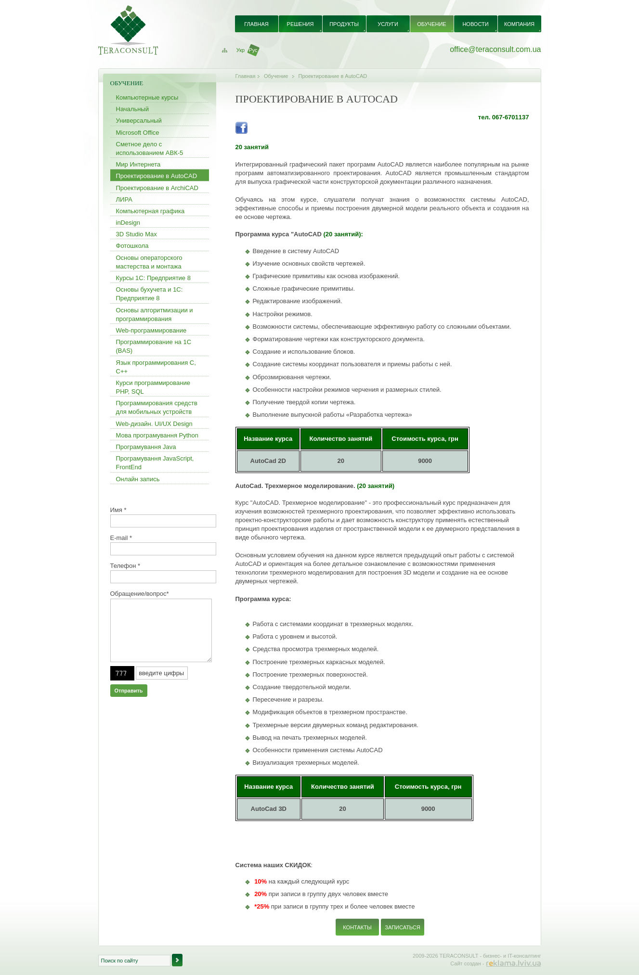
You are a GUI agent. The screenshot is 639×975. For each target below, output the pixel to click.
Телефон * (125, 565)
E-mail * (121, 537)
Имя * (118, 509)
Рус (252, 50)
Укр (240, 50)
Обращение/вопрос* (139, 593)
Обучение (276, 76)
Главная (245, 76)
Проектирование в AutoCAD (333, 76)
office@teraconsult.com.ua (495, 49)
